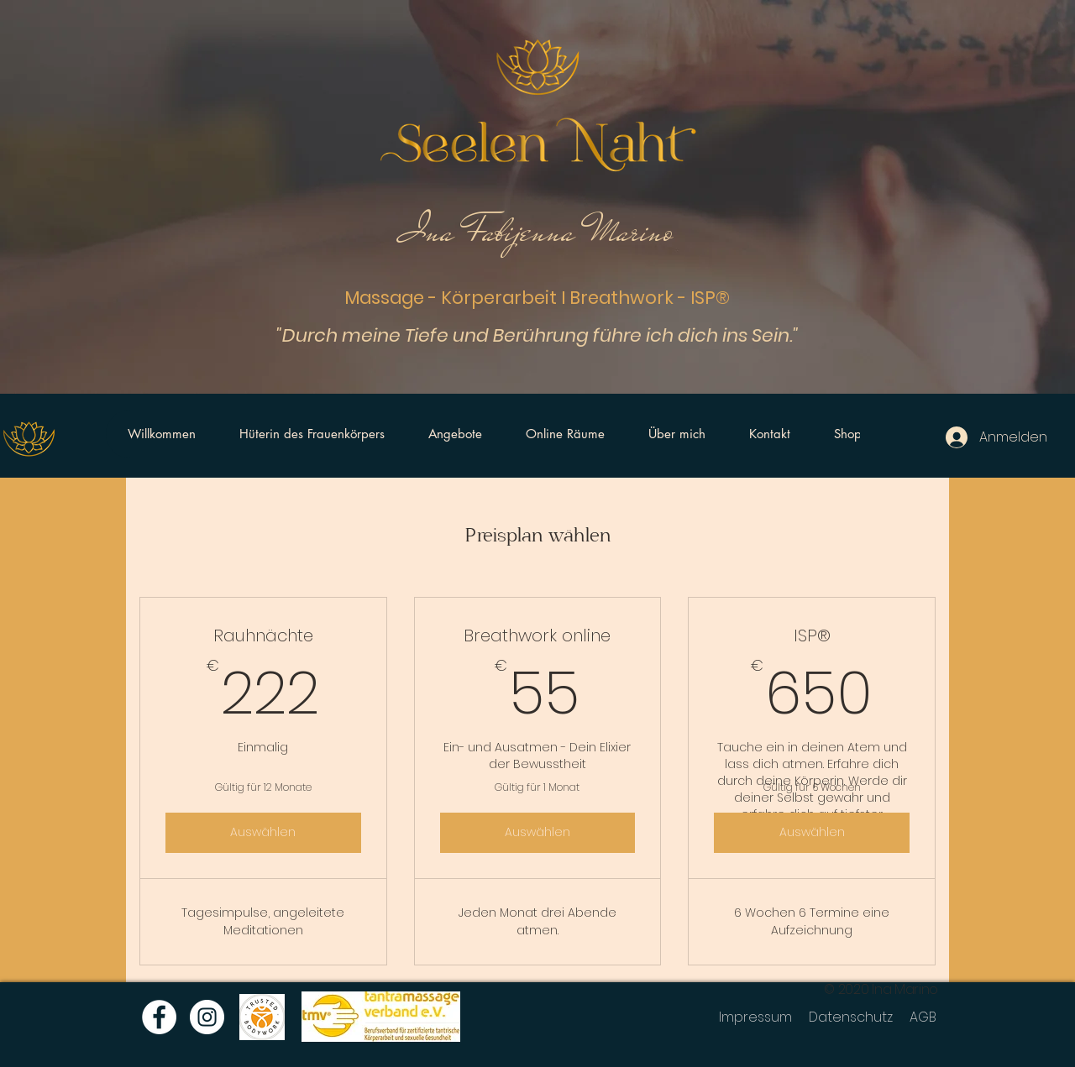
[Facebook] (159, 1017)
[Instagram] (207, 1017)
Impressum (755, 1017)
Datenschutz (851, 1017)
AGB (923, 1017)
